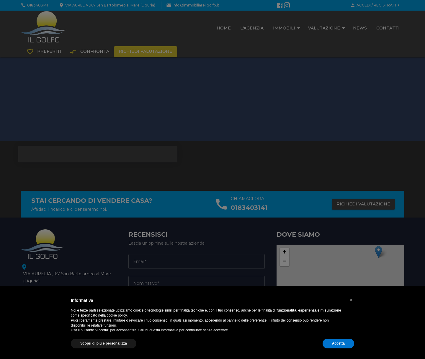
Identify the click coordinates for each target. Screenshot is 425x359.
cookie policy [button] (117, 315)
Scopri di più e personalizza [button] (103, 343)
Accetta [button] (338, 343)
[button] (351, 300)
